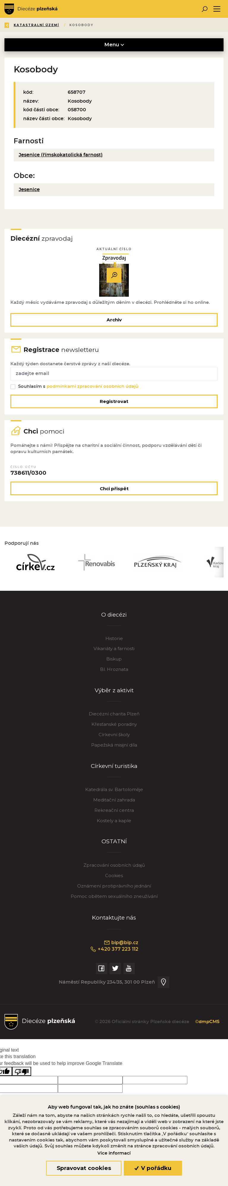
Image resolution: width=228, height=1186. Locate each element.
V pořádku (153, 1168)
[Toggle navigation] (217, 9)
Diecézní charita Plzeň (114, 717)
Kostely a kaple (114, 824)
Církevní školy (114, 738)
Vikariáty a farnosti (114, 652)
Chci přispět (114, 491)
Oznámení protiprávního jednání (114, 889)
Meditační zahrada (114, 803)
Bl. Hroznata (114, 672)
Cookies (114, 879)
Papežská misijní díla (114, 748)
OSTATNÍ (114, 844)
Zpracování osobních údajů (114, 868)
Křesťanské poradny (114, 727)
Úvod (40, 25)
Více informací (114, 1153)
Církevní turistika (114, 769)
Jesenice (29, 189)
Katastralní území (109, 25)
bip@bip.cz (120, 946)
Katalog (66, 25)
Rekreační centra (114, 813)
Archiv (114, 320)
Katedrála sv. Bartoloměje (114, 793)
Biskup (114, 662)
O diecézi (114, 618)
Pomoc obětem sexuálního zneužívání (114, 899)
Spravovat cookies (84, 1168)
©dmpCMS (206, 1025)
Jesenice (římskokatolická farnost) (61, 155)
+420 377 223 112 (114, 952)
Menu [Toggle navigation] (114, 44)
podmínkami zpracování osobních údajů (93, 388)
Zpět (14, 25)
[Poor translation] (21, 1074)
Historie (114, 641)
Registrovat (114, 403)
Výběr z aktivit (114, 693)
